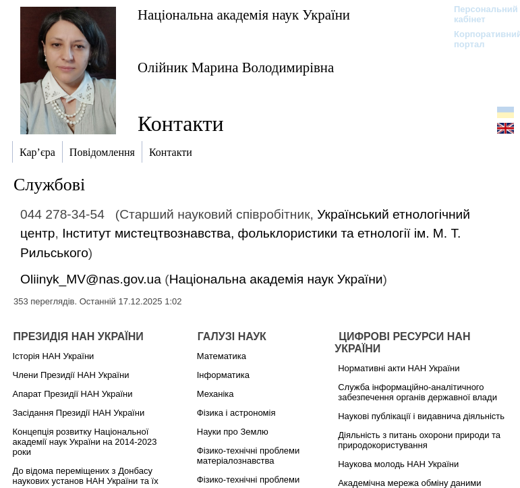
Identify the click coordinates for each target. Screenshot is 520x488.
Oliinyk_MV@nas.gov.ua (90, 279)
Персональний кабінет (479, 14)
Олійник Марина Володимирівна (236, 67)
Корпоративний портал (479, 39)
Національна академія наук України (244, 14)
